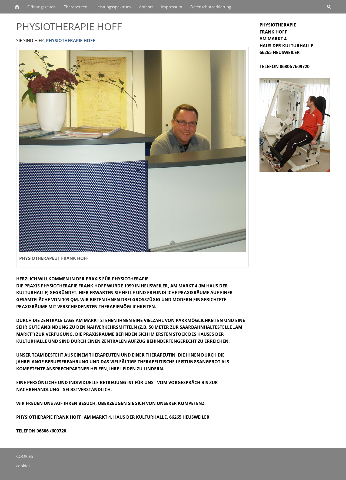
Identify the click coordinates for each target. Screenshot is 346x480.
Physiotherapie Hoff (70, 40)
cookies (23, 465)
